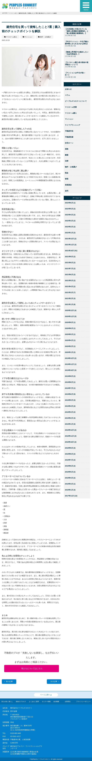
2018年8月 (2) (70, 454)
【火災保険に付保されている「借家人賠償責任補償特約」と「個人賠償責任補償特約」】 (76, 31)
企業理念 (68, 701)
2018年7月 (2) (70, 460)
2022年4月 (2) (70, 215)
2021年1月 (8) (70, 304)
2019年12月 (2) (70, 358)
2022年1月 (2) (70, 233)
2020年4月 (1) (70, 340)
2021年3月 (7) (70, 292)
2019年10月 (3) (70, 370)
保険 (66, 149)
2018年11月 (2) (70, 436)
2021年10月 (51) (71, 251)
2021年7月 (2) (70, 268)
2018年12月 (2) (70, 430)
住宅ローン (69, 143)
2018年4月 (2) (70, 478)
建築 (66, 155)
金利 (66, 191)
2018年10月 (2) (70, 442)
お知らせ (68, 89)
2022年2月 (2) (70, 227)
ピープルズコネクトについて (76, 101)
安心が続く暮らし (7, 701)
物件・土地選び (71, 167)
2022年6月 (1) (70, 203)
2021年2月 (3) (70, 298)
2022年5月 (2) (70, 209)
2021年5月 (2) (70, 280)
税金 (66, 173)
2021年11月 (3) (70, 245)
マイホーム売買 (71, 107)
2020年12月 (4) (70, 310)
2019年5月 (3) (70, 400)
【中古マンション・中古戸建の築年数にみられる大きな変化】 (76, 43)
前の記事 (8, 681)
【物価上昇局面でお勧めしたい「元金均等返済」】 (76, 53)
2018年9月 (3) (70, 448)
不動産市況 (69, 131)
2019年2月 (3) (70, 418)
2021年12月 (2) (70, 239)
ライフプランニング (72, 125)
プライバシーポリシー (83, 701)
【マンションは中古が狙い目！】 (75, 74)
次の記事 (54, 681)
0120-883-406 (15, 733)
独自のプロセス (21, 701)
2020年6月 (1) (70, 328)
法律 (66, 161)
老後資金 (68, 185)
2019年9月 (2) (70, 376)
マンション (69, 119)
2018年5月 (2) (70, 472)
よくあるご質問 (34, 701)
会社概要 (56, 701)
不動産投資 (69, 137)
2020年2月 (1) (70, 346)
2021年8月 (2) (70, 263)
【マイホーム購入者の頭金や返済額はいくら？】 (76, 63)
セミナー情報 (46, 701)
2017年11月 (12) (71, 496)
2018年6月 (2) (70, 466)
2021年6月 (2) (70, 274)
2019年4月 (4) (70, 406)
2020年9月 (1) (70, 322)
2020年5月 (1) (70, 334)
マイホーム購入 (71, 113)
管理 (66, 179)
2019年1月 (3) (70, 424)
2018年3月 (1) (70, 484)
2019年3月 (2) (70, 412)
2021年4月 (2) (70, 286)
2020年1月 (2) (70, 352)
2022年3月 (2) (70, 221)
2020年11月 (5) (70, 316)
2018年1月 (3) (70, 490)
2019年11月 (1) (70, 364)
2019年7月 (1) (70, 388)
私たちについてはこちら (32, 668)
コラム (67, 95)
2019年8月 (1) (70, 382)
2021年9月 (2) (70, 257)
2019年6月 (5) (70, 394)
